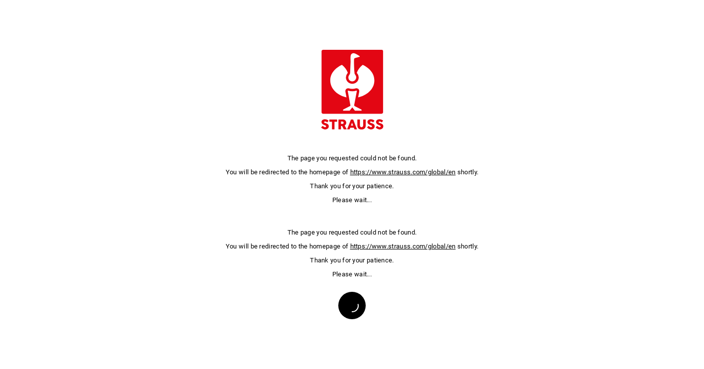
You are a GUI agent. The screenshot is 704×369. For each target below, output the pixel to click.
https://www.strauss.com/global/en (403, 172)
